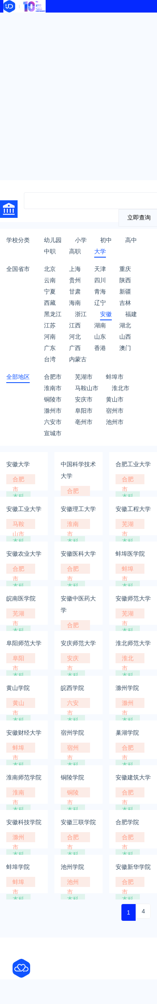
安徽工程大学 (133, 509)
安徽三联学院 (78, 822)
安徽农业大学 (23, 553)
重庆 (125, 269)
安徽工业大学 (23, 509)
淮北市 (120, 388)
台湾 (50, 359)
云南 (50, 280)
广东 (50, 348)
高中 (131, 240)
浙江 (81, 314)
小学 (81, 240)
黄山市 (115, 399)
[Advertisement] (78, 95)
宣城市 (53, 433)
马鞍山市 (86, 388)
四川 (100, 280)
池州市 (115, 422)
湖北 (125, 325)
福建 (131, 314)
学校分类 (18, 240)
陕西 (125, 280)
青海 (100, 291)
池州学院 (72, 866)
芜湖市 (84, 376)
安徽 (106, 314)
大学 (100, 251)
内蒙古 (78, 359)
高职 (75, 251)
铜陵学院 (72, 777)
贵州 (75, 280)
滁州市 (53, 410)
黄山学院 (18, 688)
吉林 (125, 302)
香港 (100, 348)
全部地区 (18, 376)
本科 (18, 496)
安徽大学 (18, 464)
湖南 (100, 325)
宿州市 (115, 410)
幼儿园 (53, 240)
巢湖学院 (127, 732)
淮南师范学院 (23, 777)
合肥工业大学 (133, 464)
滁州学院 (127, 688)
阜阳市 (84, 410)
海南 (75, 302)
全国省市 (18, 269)
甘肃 (75, 291)
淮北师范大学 (133, 643)
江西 (75, 325)
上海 (75, 269)
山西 (125, 336)
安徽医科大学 (78, 553)
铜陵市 (53, 399)
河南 (50, 336)
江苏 (50, 325)
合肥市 (53, 376)
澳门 (125, 348)
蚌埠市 (115, 376)
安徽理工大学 (78, 509)
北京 (50, 269)
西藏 (50, 302)
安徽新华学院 (133, 866)
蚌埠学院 (18, 866)
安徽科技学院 (23, 822)
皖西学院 (72, 688)
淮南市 (53, 388)
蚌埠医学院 (130, 553)
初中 (106, 240)
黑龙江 (53, 314)
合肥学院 (127, 822)
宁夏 (50, 291)
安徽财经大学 (23, 732)
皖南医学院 (21, 598)
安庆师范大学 (78, 643)
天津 (100, 269)
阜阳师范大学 (23, 643)
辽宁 (100, 302)
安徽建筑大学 (133, 777)
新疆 (125, 291)
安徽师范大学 (133, 598)
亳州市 (84, 422)
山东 (100, 336)
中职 (50, 251)
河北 (75, 336)
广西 (75, 348)
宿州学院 (72, 732)
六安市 (53, 422)
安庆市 (84, 399)
